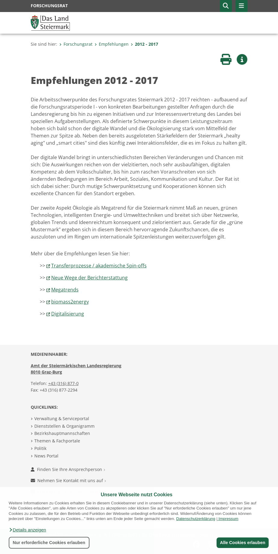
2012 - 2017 (144, 44)
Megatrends (65, 289)
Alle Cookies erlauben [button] (242, 542)
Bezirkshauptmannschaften (62, 433)
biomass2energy (70, 301)
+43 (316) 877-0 (63, 383)
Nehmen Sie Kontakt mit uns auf (68, 480)
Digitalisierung (67, 313)
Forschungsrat (75, 44)
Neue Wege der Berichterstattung (89, 277)
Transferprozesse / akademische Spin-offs (99, 265)
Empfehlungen (112, 44)
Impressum (229, 518)
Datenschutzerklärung (195, 518)
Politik (40, 448)
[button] (27, 530)
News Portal (46, 456)
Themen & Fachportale (57, 441)
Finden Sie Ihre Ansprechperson (68, 469)
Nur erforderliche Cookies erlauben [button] (49, 542)
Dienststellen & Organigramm (64, 426)
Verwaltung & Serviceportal (61, 418)
